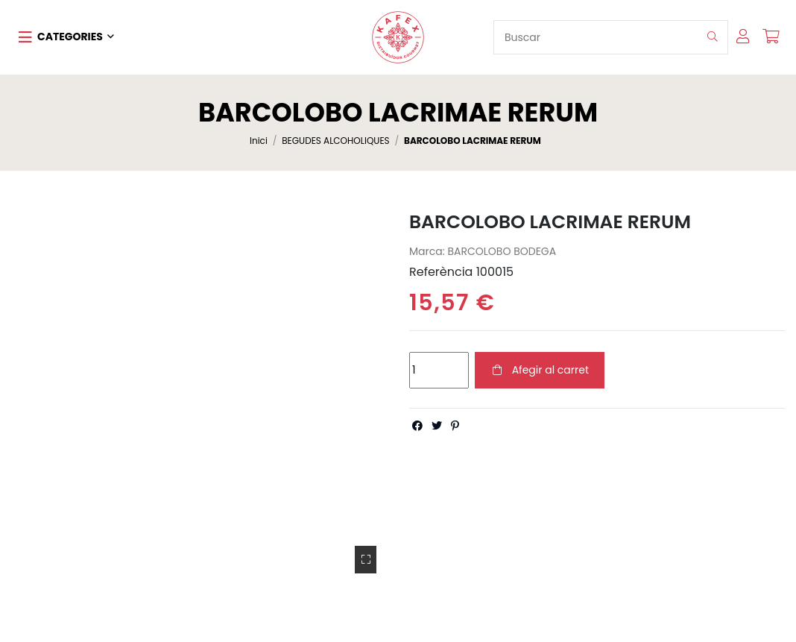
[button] (66, 37)
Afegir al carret (539, 369)
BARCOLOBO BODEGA (501, 251)
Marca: (427, 252)
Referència (441, 272)
